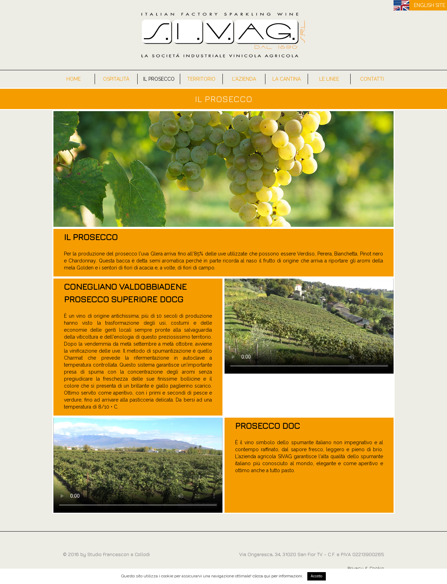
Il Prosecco (159, 79)
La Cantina (286, 79)
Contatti (372, 79)
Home (73, 79)
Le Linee (329, 79)
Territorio (201, 79)
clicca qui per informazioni (277, 576)
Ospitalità (116, 79)
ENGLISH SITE (429, 5)
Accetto (316, 576)
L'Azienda (244, 79)
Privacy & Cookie (365, 568)
